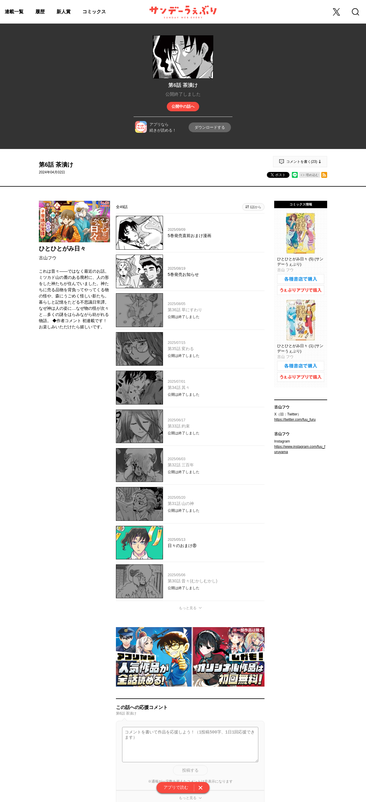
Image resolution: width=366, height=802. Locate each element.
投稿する (190, 770)
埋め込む (312, 175)
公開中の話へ (183, 106)
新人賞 (63, 11)
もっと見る (188, 608)
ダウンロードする (209, 127)
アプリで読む (176, 787)
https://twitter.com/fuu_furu (295, 419)
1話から (255, 207)
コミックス (94, 11)
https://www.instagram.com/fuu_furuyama (299, 449)
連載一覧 (14, 11)
